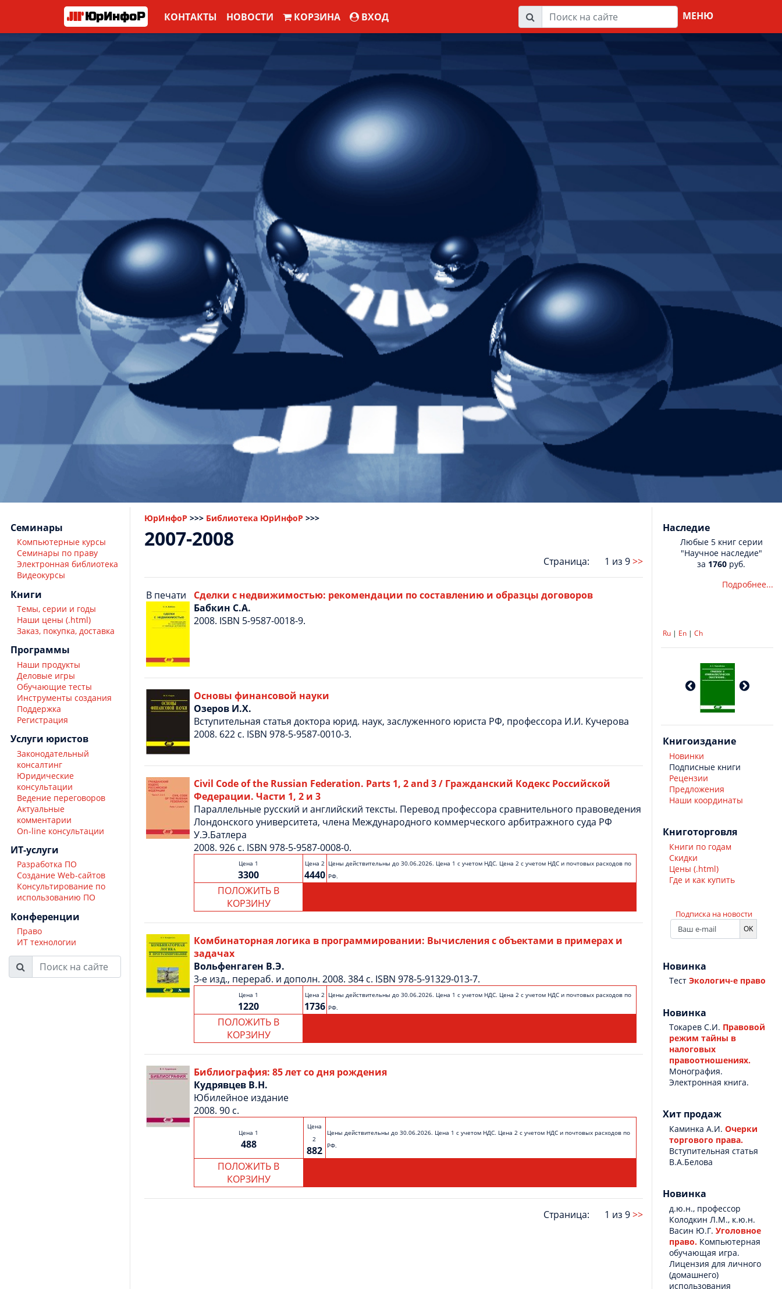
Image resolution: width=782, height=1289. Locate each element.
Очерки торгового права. (713, 1134)
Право (29, 931)
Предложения (696, 789)
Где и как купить (702, 879)
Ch (698, 633)
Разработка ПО (47, 864)
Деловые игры (46, 675)
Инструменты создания (64, 697)
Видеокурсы (41, 575)
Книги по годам (700, 846)
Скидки (683, 857)
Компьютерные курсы (61, 541)
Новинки (686, 755)
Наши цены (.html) (54, 619)
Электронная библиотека (67, 563)
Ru (667, 633)
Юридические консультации (45, 781)
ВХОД (369, 16)
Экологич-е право (727, 980)
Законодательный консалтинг (53, 759)
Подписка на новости (714, 914)
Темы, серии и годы (56, 608)
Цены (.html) (694, 868)
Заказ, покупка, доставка (66, 630)
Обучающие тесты (54, 686)
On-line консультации (60, 830)
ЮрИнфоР (165, 518)
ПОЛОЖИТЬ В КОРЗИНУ (248, 897)
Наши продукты (48, 664)
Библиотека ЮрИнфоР (254, 518)
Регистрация (42, 719)
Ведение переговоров (61, 797)
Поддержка (39, 708)
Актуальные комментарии (44, 814)
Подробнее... (747, 584)
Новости (249, 16)
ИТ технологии (46, 942)
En (682, 633)
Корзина (311, 16)
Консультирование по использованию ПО (61, 892)
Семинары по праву (57, 552)
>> (637, 561)
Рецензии (688, 778)
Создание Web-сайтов (61, 875)
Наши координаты (706, 800)
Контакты (190, 16)
